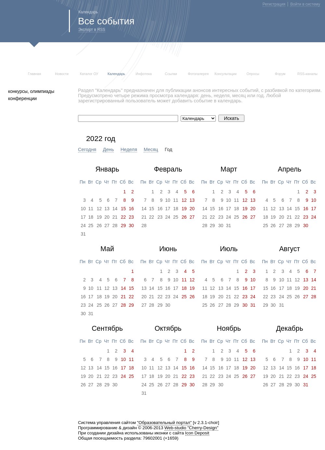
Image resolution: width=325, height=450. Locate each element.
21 (115, 217)
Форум (280, 74)
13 (107, 208)
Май (107, 249)
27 (107, 225)
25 (91, 225)
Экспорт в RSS (91, 29)
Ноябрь (229, 328)
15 (151, 208)
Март (228, 169)
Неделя (129, 149)
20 (107, 217)
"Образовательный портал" (164, 422)
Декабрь (289, 328)
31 (83, 234)
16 (159, 208)
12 (99, 208)
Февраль (168, 169)
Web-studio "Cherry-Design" (191, 427)
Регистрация (274, 4)
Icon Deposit (197, 433)
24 (83, 225)
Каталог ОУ (89, 74)
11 (91, 208)
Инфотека (144, 74)
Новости (61, 74)
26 (99, 225)
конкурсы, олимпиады (31, 91)
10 (83, 208)
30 (220, 225)
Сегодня (87, 149)
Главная (34, 74)
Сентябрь (107, 328)
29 (212, 225)
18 (91, 217)
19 (99, 217)
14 (115, 208)
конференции (22, 98)
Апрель (289, 169)
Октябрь (168, 328)
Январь (107, 169)
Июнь (168, 249)
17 (83, 217)
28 (115, 225)
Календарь (116, 74)
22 (151, 217)
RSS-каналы (307, 74)
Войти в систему (305, 4)
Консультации (225, 74)
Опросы (253, 74)
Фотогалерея (198, 74)
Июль (229, 249)
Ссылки (171, 74)
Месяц (151, 149)
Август (289, 249)
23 (159, 217)
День (108, 149)
